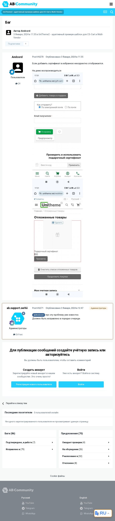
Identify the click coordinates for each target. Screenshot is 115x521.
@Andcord (38, 315)
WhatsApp (28, 513)
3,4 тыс (18, 334)
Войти (81, 384)
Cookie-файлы (57, 476)
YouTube (27, 503)
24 (17, 83)
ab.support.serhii (17, 308)
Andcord (25, 31)
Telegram (28, 508)
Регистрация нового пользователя (34, 384)
